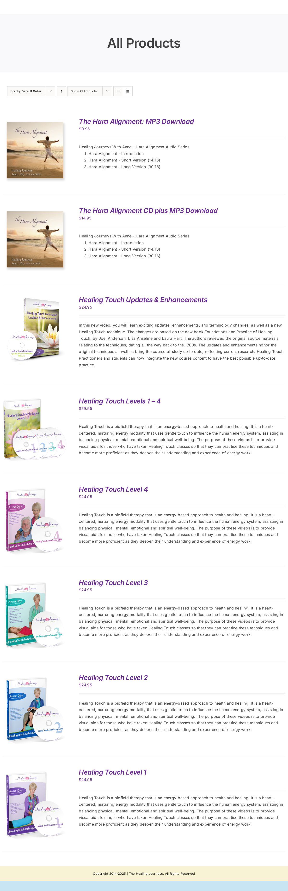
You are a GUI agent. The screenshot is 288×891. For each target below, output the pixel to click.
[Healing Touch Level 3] (34, 582)
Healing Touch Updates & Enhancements (143, 300)
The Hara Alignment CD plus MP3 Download (148, 211)
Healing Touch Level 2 (113, 677)
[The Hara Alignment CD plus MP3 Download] (34, 209)
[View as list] (127, 91)
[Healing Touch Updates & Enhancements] (34, 299)
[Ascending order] (61, 91)
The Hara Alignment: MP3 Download (136, 121)
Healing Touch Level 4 (113, 489)
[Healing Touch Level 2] (34, 676)
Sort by (26, 91)
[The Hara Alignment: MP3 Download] (34, 120)
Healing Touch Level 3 (113, 583)
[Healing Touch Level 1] (34, 771)
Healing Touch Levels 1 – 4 (120, 401)
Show (84, 91)
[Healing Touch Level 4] (34, 488)
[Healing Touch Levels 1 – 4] (34, 400)
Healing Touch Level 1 (112, 772)
